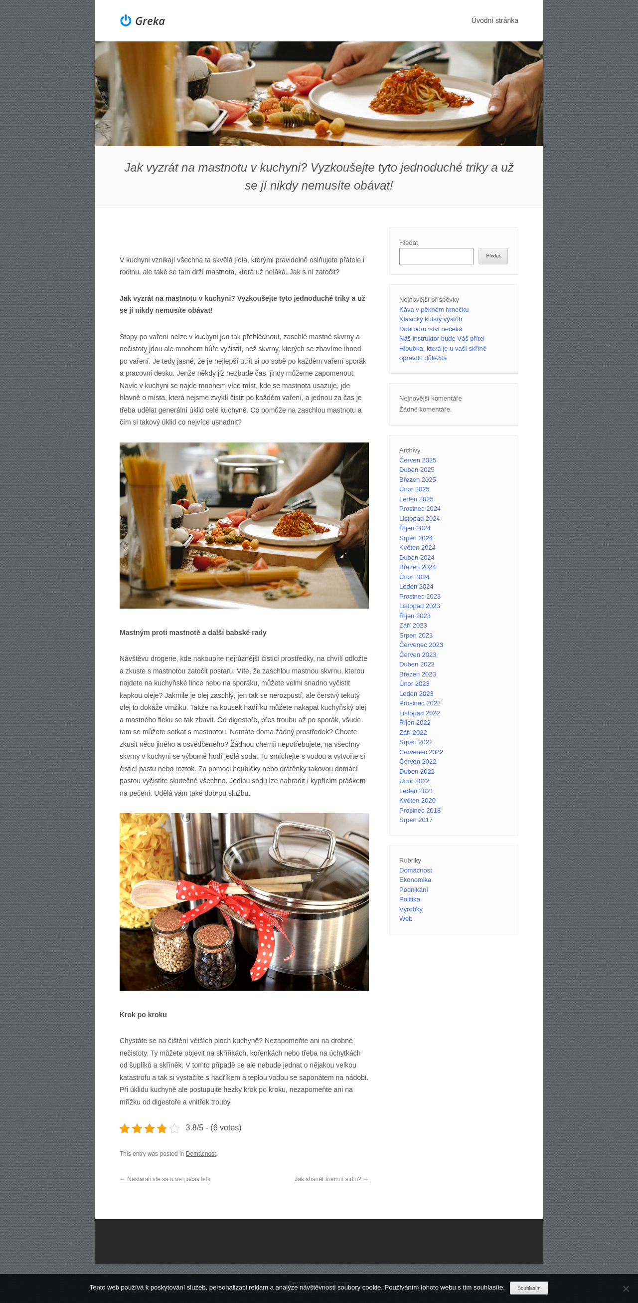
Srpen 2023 (416, 635)
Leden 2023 (416, 693)
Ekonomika (415, 879)
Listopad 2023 (419, 606)
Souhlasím (529, 1288)
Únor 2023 (414, 683)
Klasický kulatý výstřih (430, 319)
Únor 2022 (414, 781)
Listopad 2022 (419, 713)
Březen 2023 (417, 674)
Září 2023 (413, 625)
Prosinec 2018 (420, 810)
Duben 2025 (417, 469)
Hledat (408, 242)
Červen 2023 (417, 654)
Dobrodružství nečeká (430, 329)
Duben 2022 (417, 771)
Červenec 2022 (421, 752)
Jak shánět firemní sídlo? (332, 1179)
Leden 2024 (416, 586)
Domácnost (201, 1153)
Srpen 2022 (416, 742)
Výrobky (411, 909)
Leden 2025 (416, 499)
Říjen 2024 (415, 528)
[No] (626, 1289)
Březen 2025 (417, 479)
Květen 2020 (417, 800)
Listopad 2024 (419, 518)
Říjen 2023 (415, 616)
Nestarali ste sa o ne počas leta (165, 1179)
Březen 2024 (417, 567)
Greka (150, 20)
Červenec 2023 (421, 645)
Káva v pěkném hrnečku (434, 309)
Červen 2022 (417, 761)
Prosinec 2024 (420, 508)
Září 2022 (413, 732)
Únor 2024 (414, 577)
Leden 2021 (416, 791)
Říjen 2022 (415, 722)
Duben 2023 (417, 664)
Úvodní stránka (495, 20)
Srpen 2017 (416, 820)
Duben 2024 (417, 557)
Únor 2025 (414, 489)
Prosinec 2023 (420, 596)
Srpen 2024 (416, 538)
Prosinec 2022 (420, 703)
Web (406, 918)
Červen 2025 (417, 460)
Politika (409, 899)
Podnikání (413, 889)
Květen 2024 (417, 547)
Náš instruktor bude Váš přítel (441, 338)
